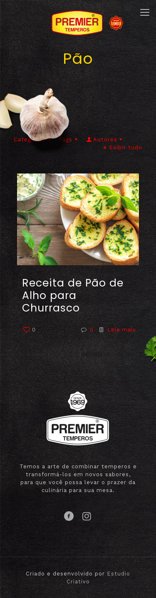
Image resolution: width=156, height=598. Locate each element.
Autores (104, 139)
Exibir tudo (122, 147)
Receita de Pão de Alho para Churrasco (73, 295)
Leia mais (121, 330)
